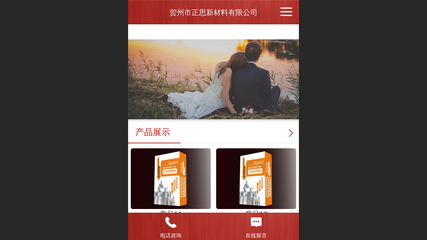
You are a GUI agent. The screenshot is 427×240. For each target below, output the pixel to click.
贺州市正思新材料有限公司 (213, 12)
